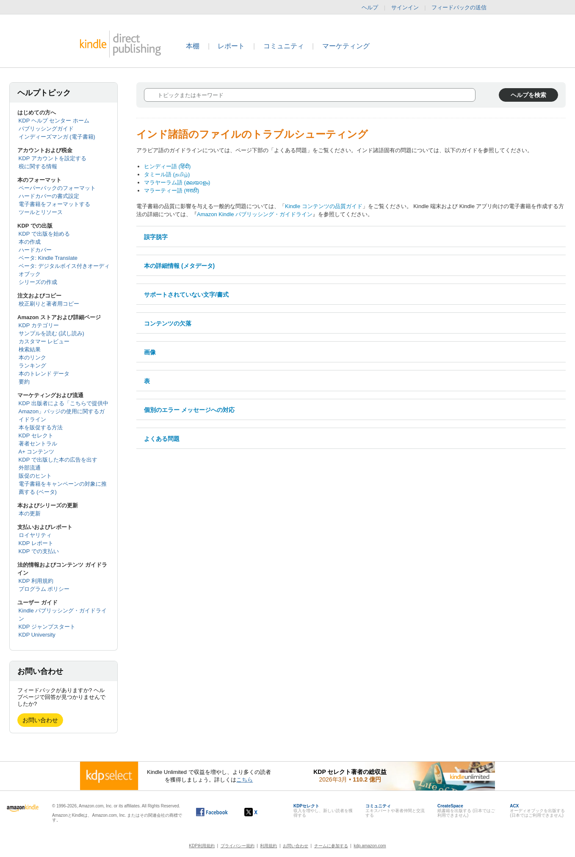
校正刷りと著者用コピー (49, 304)
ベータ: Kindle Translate (48, 258)
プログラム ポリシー (44, 589)
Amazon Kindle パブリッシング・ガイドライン (254, 214)
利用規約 (268, 845)
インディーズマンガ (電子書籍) (57, 137)
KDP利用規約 (202, 845)
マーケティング (346, 46)
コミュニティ (283, 46)
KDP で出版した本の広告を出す (58, 459)
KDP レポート (36, 543)
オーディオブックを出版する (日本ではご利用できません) (537, 811)
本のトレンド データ (44, 373)
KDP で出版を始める (44, 234)
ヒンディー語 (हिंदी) (167, 166)
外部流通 (30, 468)
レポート (231, 46)
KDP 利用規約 (36, 581)
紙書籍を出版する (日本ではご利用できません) (466, 811)
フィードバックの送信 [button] (463, 7)
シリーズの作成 (38, 282)
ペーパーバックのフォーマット (57, 188)
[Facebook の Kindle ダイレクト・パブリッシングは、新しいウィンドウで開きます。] (212, 812)
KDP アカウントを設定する (52, 158)
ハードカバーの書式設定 (49, 196)
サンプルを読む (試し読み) (51, 333)
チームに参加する (331, 845)
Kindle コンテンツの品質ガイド (323, 206)
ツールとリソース (41, 212)
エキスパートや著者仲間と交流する (395, 811)
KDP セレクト (36, 435)
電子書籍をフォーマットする (54, 204)
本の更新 (30, 513)
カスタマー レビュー (44, 341)
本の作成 (30, 242)
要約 (24, 381)
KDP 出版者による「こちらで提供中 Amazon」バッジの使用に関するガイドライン (63, 411)
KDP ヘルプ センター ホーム (54, 120)
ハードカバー (35, 250)
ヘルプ (370, 7)
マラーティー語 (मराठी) (171, 190)
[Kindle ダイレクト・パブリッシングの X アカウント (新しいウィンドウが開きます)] (259, 812)
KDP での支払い (39, 551)
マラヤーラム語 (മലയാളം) (177, 182)
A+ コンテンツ (37, 451)
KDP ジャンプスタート (47, 626)
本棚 (192, 46)
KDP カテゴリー (39, 325)
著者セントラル (38, 443)
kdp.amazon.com (370, 845)
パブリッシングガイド (46, 128)
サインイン (405, 7)
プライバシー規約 (237, 845)
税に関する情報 (38, 166)
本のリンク (32, 357)
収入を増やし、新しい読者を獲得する (323, 811)
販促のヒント (35, 476)
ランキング (32, 365)
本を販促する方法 (41, 427)
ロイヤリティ (35, 535)
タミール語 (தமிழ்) (167, 174)
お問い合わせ (40, 720)
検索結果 (30, 349)
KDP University (37, 635)
